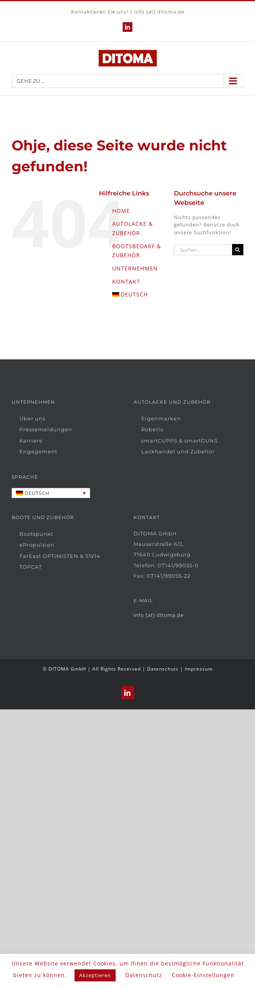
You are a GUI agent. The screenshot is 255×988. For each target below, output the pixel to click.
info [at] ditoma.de (159, 11)
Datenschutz (163, 669)
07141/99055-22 (168, 576)
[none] (51, 493)
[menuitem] (137, 294)
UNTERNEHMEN (135, 268)
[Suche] (237, 249)
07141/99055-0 (178, 565)
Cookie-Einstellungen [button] (203, 975)
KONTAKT (126, 281)
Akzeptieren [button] (95, 975)
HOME (121, 210)
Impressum (199, 669)
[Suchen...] (203, 249)
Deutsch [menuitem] (37, 493)
